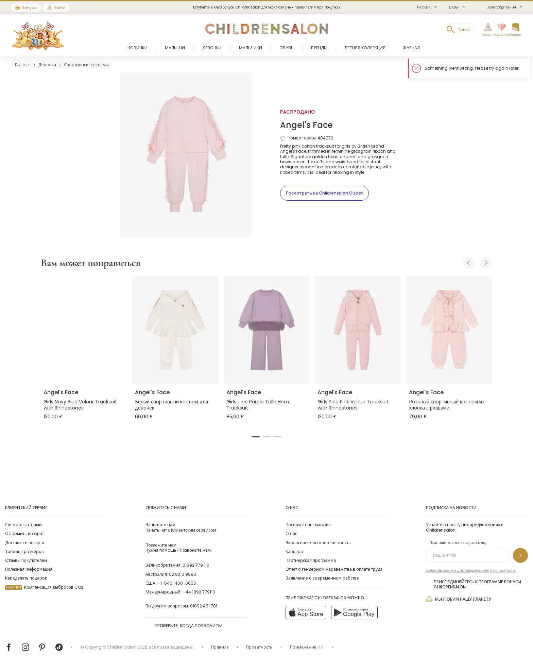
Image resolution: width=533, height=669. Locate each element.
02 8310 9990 (182, 574)
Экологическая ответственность (318, 543)
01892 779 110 (196, 565)
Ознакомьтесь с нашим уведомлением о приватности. (471, 570)
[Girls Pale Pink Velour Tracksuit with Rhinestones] (358, 330)
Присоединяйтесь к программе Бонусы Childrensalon (473, 584)
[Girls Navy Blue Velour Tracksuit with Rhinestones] (84, 330)
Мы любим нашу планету (458, 599)
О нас (291, 533)
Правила (220, 647)
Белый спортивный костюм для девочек (171, 405)
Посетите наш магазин (308, 525)
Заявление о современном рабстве (322, 578)
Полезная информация (28, 569)
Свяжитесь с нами (23, 525)
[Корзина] (515, 30)
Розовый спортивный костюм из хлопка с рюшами (446, 405)
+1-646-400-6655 (176, 583)
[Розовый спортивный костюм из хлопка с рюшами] (449, 330)
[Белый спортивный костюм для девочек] (175, 330)
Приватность (259, 647)
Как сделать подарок (26, 578)
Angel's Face (306, 125)
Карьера (294, 551)
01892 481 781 (203, 606)
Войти (60, 7)
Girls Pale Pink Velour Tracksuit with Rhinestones (353, 405)
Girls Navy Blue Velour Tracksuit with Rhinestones (80, 405)
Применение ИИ (307, 647)
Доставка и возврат (25, 543)
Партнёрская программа (311, 560)
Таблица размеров (24, 551)
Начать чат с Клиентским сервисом (180, 527)
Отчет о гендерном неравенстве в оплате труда (334, 569)
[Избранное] (500, 30)
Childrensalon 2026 (127, 647)
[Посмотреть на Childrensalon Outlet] (324, 193)
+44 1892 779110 (199, 592)
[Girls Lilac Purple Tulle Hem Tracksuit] (267, 330)
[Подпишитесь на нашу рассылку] (520, 555)
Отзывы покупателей (26, 560)
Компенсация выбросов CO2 (44, 587)
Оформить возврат (24, 533)
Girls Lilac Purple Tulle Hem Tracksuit (257, 405)
